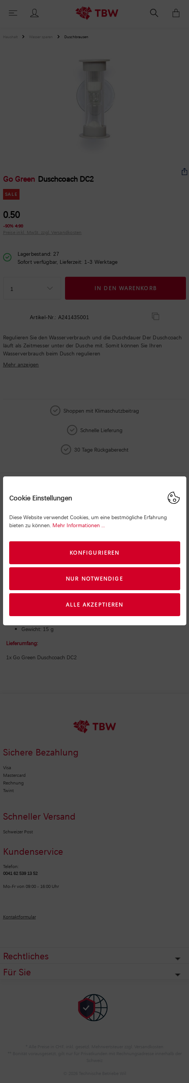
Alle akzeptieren (95, 604)
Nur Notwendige (94, 578)
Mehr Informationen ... (78, 525)
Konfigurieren (94, 552)
